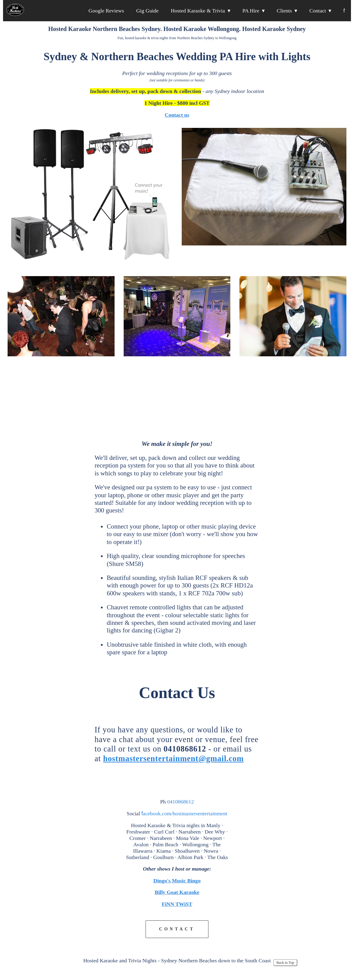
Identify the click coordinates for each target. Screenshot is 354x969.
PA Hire (250, 11)
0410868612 (180, 802)
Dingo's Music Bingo (177, 881)
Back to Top (285, 962)
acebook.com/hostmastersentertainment (184, 813)
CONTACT (177, 929)
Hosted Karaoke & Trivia (198, 11)
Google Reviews (106, 11)
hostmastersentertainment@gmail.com (173, 758)
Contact (317, 11)
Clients (284, 11)
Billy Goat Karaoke (177, 892)
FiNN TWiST (177, 904)
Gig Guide (147, 11)
